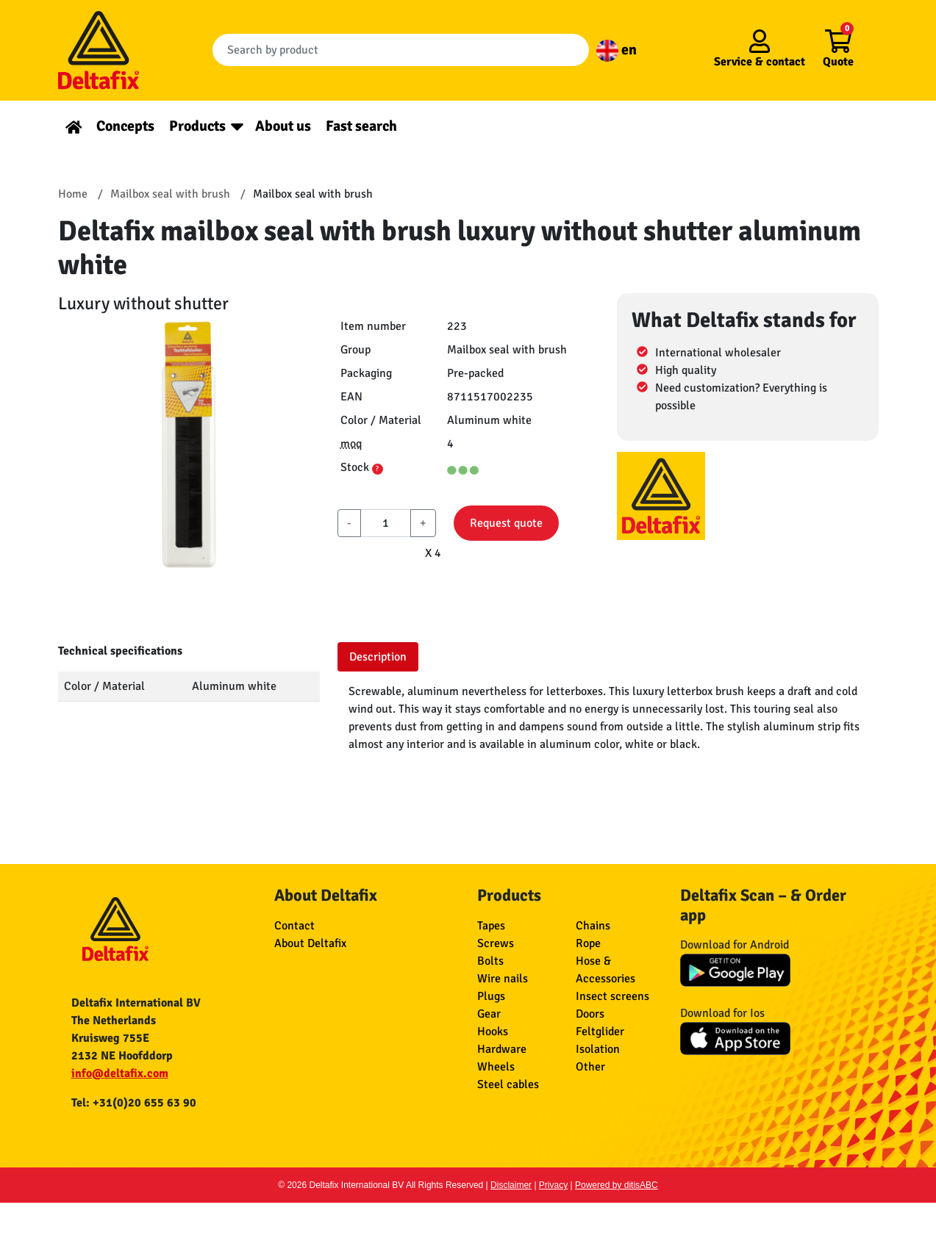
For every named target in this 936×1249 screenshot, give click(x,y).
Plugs (491, 996)
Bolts (490, 961)
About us (283, 126)
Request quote (506, 523)
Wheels (496, 1066)
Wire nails (502, 978)
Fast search (361, 126)
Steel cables (508, 1084)
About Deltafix (310, 943)
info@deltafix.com (119, 1073)
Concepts (125, 126)
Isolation (598, 1049)
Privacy (553, 1185)
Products (197, 126)
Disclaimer (511, 1185)
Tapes (491, 925)
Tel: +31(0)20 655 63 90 (133, 1102)
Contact (294, 925)
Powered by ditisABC (616, 1185)
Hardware (501, 1049)
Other (590, 1066)
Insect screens (612, 996)
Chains (593, 925)
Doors (590, 1014)
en (616, 49)
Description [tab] (378, 656)
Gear (489, 1014)
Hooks (492, 1031)
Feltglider (600, 1031)
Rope (588, 943)
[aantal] (385, 523)
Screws (495, 943)
